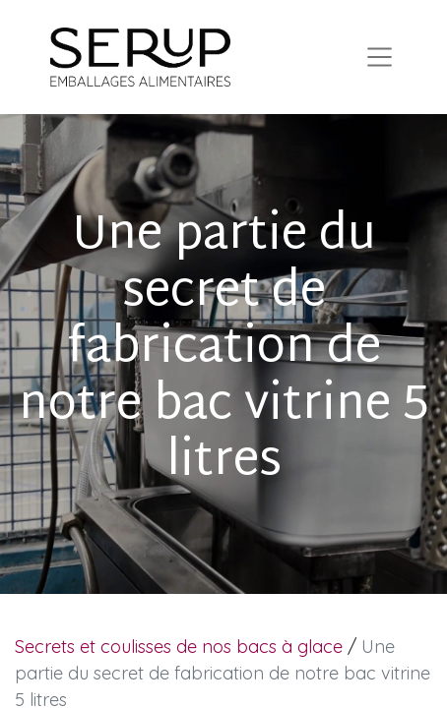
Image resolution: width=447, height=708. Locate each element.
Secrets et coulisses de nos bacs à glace (179, 646)
